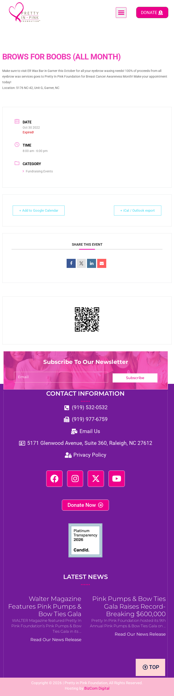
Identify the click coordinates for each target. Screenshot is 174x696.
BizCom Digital (96, 688)
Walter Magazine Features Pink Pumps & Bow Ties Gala (44, 606)
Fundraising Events (38, 171)
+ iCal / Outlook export (137, 210)
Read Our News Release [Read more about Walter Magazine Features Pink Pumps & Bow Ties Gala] (55, 639)
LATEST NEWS (85, 580)
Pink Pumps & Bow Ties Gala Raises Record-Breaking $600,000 (129, 606)
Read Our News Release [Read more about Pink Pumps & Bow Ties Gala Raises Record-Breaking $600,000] (140, 634)
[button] (121, 12)
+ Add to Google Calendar (38, 210)
